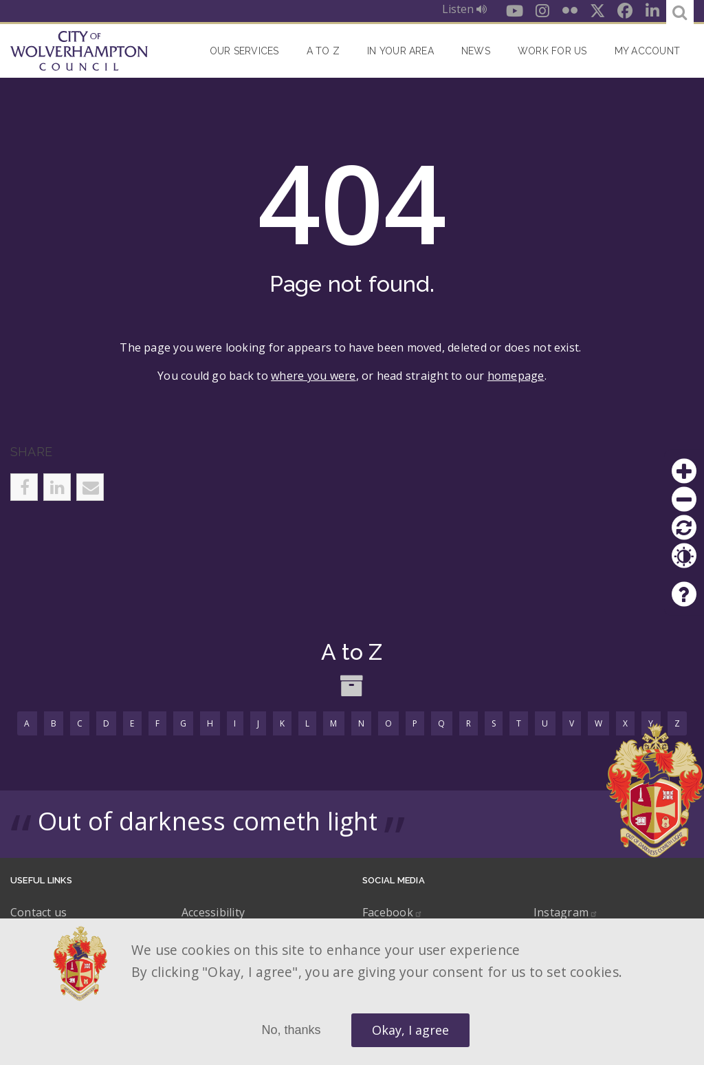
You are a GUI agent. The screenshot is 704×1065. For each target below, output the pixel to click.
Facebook (392, 912)
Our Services (244, 50)
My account (647, 50)
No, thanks (290, 1030)
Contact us (38, 912)
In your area (400, 50)
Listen (464, 9)
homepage (515, 375)
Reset (684, 527)
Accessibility (213, 912)
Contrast (684, 556)
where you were (313, 375)
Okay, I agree (410, 1030)
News (475, 50)
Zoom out (684, 499)
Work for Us (552, 50)
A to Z (323, 50)
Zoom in (684, 471)
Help (684, 594)
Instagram (566, 912)
